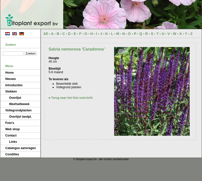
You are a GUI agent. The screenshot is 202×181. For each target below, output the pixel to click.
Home (9, 72)
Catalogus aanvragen (20, 148)
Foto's (9, 123)
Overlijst (15, 98)
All (45, 34)
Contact (11, 135)
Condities (12, 154)
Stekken (11, 91)
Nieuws (10, 79)
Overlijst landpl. (20, 116)
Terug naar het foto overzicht (71, 98)
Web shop (12, 129)
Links (13, 142)
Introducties (14, 85)
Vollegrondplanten (18, 110)
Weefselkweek (19, 104)
